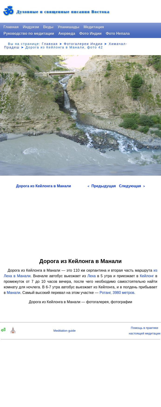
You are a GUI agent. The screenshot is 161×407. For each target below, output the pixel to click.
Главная (11, 27)
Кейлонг (147, 276)
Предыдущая (102, 186)
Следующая (132, 186)
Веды (48, 27)
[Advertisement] (80, 221)
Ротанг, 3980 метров (117, 293)
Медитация (93, 27)
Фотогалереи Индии (83, 44)
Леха (91, 276)
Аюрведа (66, 33)
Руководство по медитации (28, 33)
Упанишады (68, 27)
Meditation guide (64, 330)
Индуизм (31, 27)
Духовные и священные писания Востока (62, 12)
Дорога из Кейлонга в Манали (43, 186)
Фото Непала (118, 33)
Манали (13, 293)
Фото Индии (90, 33)
